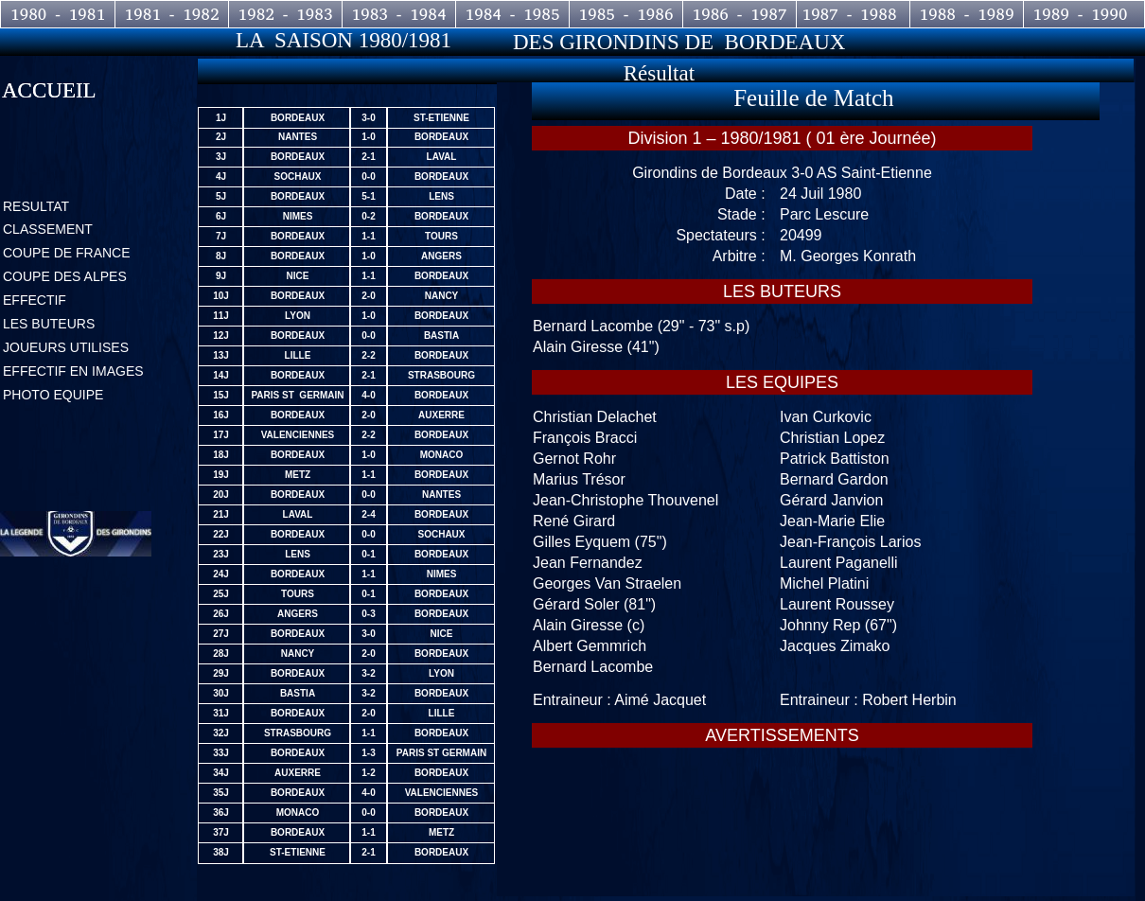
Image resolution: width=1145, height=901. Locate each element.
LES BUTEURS (49, 323)
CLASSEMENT (48, 229)
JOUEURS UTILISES (66, 347)
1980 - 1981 (58, 14)
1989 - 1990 (1080, 14)
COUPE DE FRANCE (67, 252)
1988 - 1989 (966, 14)
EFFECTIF (34, 300)
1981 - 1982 (172, 14)
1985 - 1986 (626, 14)
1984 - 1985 (512, 14)
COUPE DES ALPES (65, 276)
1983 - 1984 (399, 14)
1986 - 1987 (739, 14)
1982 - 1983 (285, 14)
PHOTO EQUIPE (53, 394)
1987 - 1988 (853, 14)
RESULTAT (36, 206)
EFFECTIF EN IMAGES (73, 371)
